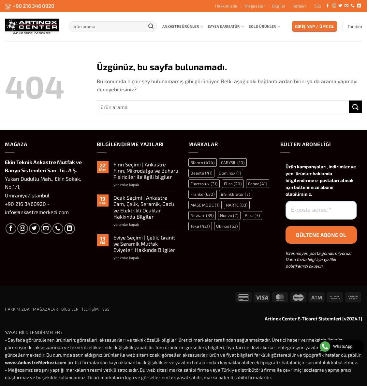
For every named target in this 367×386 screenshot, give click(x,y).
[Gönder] (150, 26)
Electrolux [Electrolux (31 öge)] (204, 183)
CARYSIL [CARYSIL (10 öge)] (233, 162)
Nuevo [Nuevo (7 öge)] (229, 215)
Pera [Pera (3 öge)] (252, 215)
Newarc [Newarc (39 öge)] (202, 215)
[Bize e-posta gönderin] (346, 6)
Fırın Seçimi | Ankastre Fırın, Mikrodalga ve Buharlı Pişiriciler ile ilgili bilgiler (145, 170)
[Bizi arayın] (353, 6)
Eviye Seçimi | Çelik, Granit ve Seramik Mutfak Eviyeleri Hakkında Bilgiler (144, 243)
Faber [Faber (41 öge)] (257, 183)
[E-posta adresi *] (321, 210)
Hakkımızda (226, 5)
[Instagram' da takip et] (334, 6)
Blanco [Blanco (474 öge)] (202, 162)
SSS (317, 5)
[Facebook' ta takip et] (328, 6)
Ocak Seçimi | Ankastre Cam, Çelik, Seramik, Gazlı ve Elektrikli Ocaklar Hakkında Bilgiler (143, 207)
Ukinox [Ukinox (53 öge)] (227, 226)
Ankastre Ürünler (182, 26)
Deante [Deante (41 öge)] (201, 173)
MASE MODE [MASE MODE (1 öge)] (205, 205)
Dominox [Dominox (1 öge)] (230, 173)
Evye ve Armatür (226, 26)
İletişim (300, 5)
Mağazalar (255, 5)
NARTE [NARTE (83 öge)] (237, 205)
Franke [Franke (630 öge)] (202, 194)
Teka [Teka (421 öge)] (200, 226)
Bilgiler (279, 5)
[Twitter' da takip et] (340, 6)
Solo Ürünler (264, 26)
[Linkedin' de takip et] (359, 6)
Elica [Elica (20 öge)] (233, 183)
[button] (314, 26)
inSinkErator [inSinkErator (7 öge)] (235, 194)
